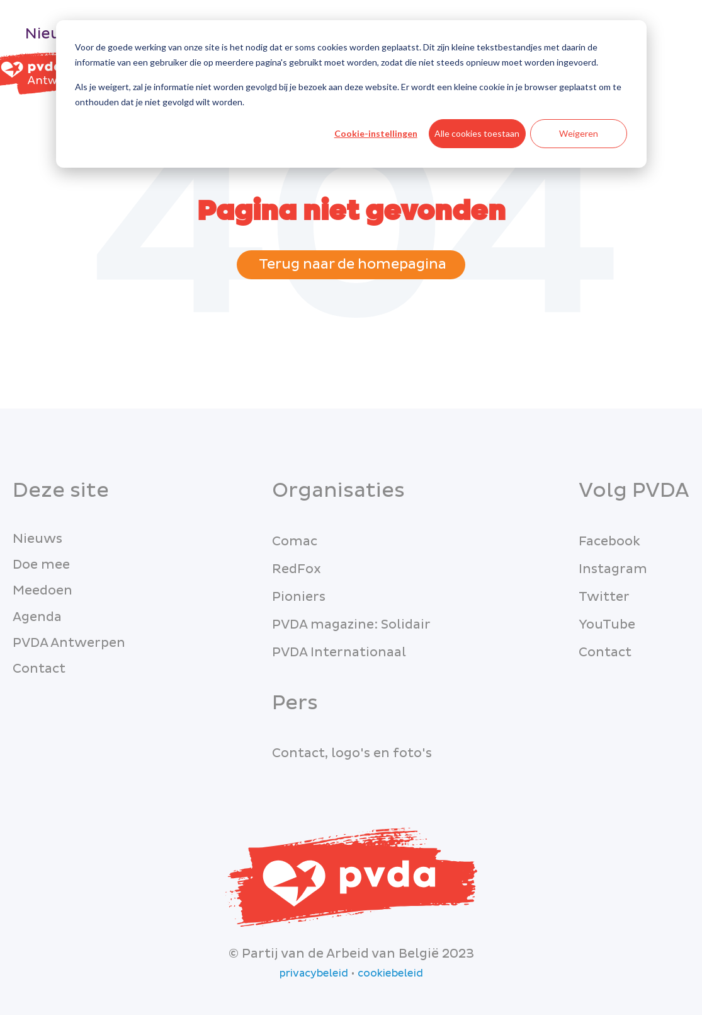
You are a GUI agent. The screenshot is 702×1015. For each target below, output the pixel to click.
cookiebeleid (390, 973)
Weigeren (578, 133)
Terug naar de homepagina (351, 264)
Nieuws (53, 34)
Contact (39, 668)
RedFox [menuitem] (296, 569)
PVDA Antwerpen (69, 643)
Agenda (37, 617)
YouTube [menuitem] (607, 624)
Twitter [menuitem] (604, 597)
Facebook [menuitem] (609, 541)
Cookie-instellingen (375, 133)
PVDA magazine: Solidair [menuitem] (351, 624)
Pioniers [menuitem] (299, 597)
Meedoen (42, 590)
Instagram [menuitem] (613, 569)
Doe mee (41, 564)
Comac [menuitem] (294, 541)
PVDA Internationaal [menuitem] (339, 652)
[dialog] (351, 94)
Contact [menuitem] (605, 652)
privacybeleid (314, 973)
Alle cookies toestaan (476, 133)
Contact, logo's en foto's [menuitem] (352, 753)
